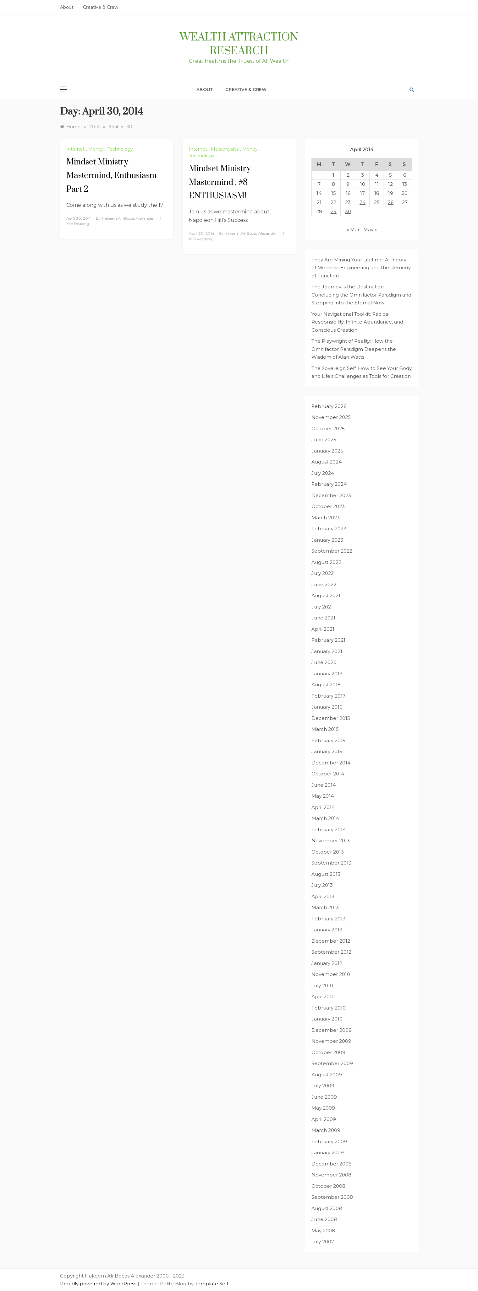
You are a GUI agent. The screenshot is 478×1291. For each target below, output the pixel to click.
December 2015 (330, 718)
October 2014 (327, 774)
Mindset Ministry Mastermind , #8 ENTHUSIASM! (220, 182)
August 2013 (325, 874)
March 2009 (325, 1130)
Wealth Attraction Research (239, 44)
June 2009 (324, 1097)
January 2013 (326, 930)
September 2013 (331, 863)
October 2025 (328, 428)
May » (370, 230)
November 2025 (331, 417)
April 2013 (322, 896)
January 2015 (326, 751)
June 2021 (323, 618)
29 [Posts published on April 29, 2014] (334, 211)
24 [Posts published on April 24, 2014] (362, 202)
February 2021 (328, 640)
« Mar (353, 230)
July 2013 (322, 885)
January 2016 (326, 707)
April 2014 (323, 807)
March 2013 (325, 907)
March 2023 (325, 518)
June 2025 (323, 439)
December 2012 (330, 941)
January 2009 (327, 1152)
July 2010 (322, 985)
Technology (120, 149)
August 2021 (325, 595)
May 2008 (323, 1231)
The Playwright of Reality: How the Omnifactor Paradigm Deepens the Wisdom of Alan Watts (353, 349)
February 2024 (329, 484)
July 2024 (322, 473)
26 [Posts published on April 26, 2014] (390, 202)
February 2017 (328, 696)
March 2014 (325, 818)
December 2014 (330, 763)
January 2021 (326, 651)
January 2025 (327, 451)
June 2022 (323, 584)
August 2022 (326, 562)
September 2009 (332, 1063)
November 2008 (331, 1175)
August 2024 (326, 462)
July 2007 (322, 1242)
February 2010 (328, 1008)
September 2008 (332, 1197)
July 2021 (322, 607)
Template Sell (211, 1284)
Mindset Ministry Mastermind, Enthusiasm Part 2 (111, 175)
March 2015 (325, 729)
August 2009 (326, 1075)
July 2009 (322, 1086)
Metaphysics (225, 149)
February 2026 (328, 406)
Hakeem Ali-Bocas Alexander (128, 218)
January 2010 (327, 1019)
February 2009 (329, 1141)
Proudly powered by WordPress (99, 1284)
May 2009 (323, 1108)
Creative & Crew (100, 7)
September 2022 (331, 551)
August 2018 (326, 685)
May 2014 (322, 796)
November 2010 (330, 974)
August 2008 (326, 1208)
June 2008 (324, 1219)
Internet (75, 149)
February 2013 (328, 919)
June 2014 (323, 785)
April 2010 (323, 996)
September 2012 (331, 952)
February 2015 (328, 740)
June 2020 (324, 662)
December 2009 (331, 1030)
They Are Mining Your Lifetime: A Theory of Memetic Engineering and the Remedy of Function (361, 268)
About (67, 7)
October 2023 (328, 506)
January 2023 (327, 540)
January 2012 (326, 963)
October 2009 (328, 1052)
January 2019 (327, 674)
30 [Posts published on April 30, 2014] (348, 211)
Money (96, 149)
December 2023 (331, 495)
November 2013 (330, 841)
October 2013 (327, 852)
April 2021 (322, 629)
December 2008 (331, 1164)
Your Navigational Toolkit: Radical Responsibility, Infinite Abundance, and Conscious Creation (357, 322)
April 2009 (323, 1119)
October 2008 (328, 1186)
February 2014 (328, 830)
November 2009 (331, 1041)
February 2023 (328, 529)
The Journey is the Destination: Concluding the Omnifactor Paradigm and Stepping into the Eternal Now (361, 295)
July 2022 (322, 573)
